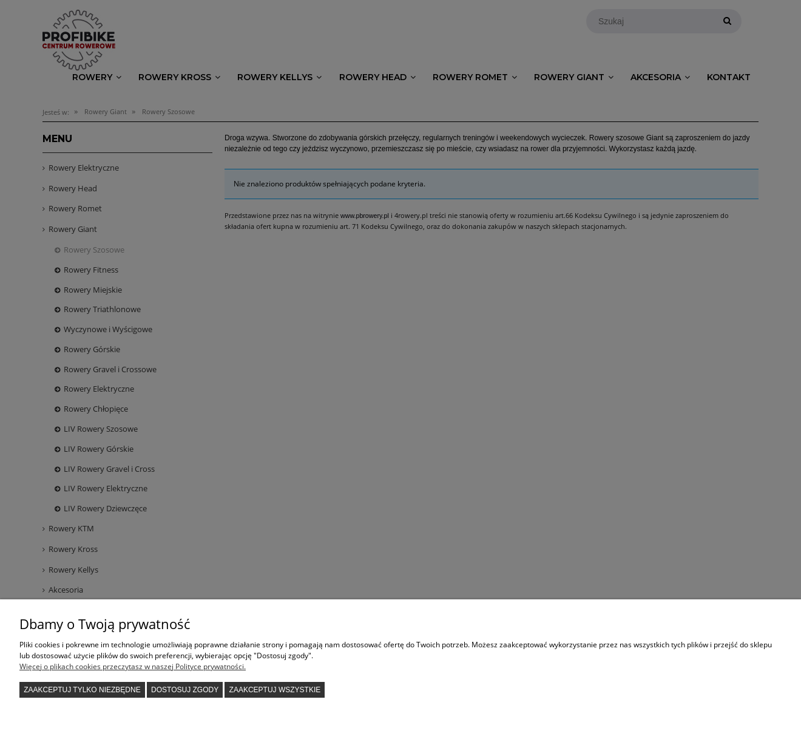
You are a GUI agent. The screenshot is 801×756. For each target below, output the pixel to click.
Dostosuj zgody (184, 690)
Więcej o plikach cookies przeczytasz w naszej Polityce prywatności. (132, 666)
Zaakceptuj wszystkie (275, 690)
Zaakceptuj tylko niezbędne (82, 690)
